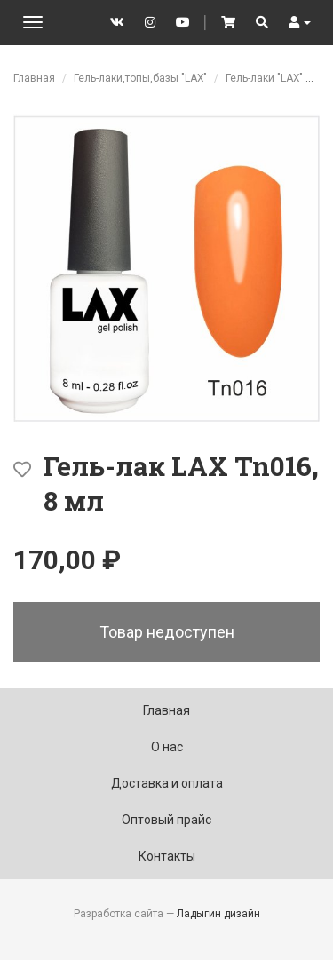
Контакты (167, 856)
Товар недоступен (166, 632)
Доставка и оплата (167, 783)
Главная (34, 78)
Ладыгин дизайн (218, 914)
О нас (167, 747)
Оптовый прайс (166, 820)
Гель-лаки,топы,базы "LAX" (140, 78)
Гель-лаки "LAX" (264, 78)
